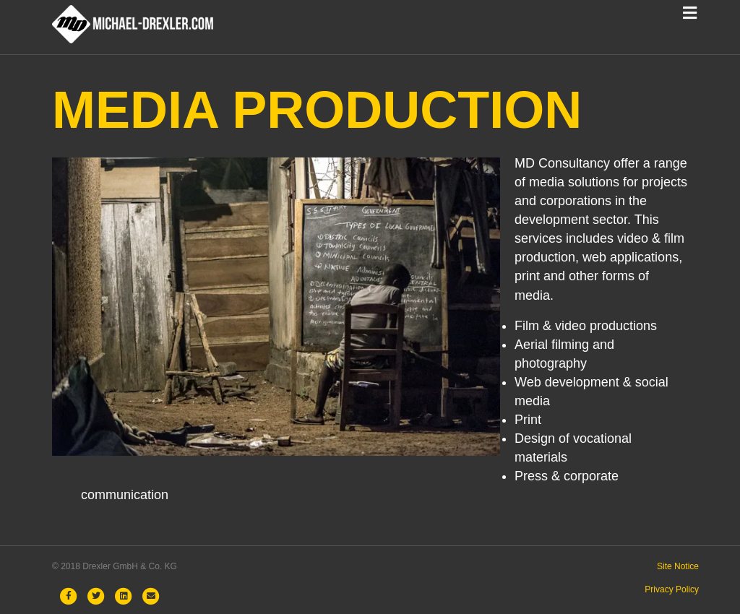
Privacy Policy (672, 589)
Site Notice (678, 566)
